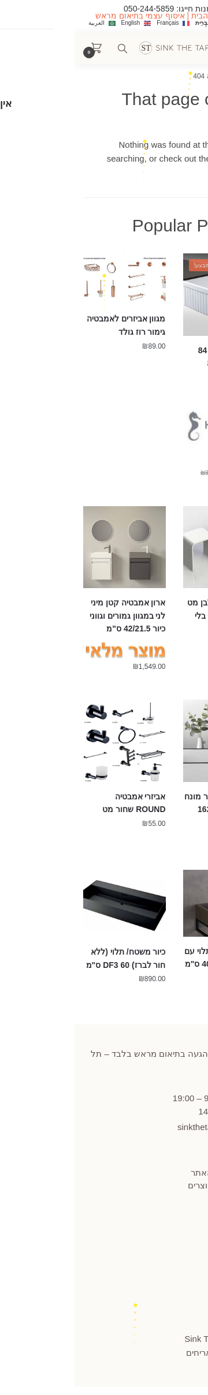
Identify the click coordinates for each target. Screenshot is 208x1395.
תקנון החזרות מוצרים (152, 1185)
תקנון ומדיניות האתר (153, 1172)
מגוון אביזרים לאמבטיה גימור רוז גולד (51, 325)
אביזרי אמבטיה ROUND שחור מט (59, 803)
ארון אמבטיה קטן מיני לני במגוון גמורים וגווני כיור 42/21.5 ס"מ (53, 615)
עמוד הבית (175, 76)
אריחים (124, 1352)
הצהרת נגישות (164, 1230)
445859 (167, 1082)
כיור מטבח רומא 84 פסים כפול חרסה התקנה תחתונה (157, 363)
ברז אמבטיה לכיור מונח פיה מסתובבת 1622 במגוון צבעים (150, 809)
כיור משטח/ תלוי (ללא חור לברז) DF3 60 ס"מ (51, 958)
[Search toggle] (48, 48)
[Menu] (173, 48)
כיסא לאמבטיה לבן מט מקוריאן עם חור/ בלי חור (152, 615)
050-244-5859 (74, 8)
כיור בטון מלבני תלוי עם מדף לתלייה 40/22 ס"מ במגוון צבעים (150, 964)
